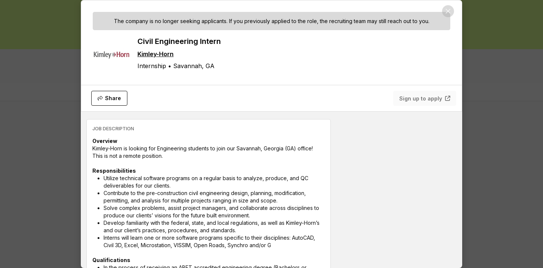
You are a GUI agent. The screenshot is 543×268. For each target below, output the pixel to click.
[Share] (109, 98)
